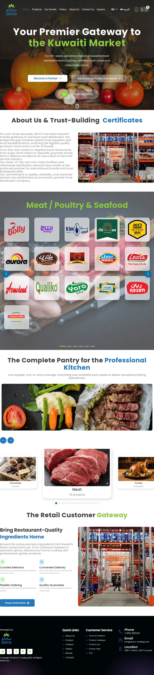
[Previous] (3, 440)
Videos (62, 9)
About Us (74, 9)
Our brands (50, 9)
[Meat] (77, 472)
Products (37, 9)
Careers (101, 9)
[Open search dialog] (136, 9)
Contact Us (88, 9)
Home (26, 9)
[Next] (10, 440)
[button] (148, 274)
